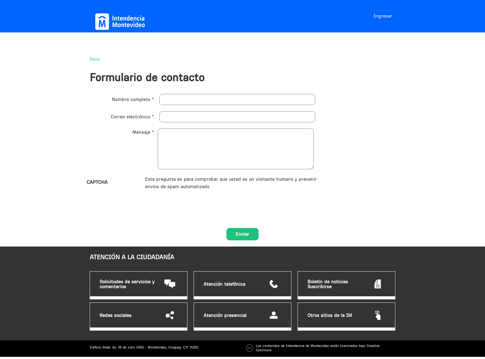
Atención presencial (225, 315)
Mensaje (143, 132)
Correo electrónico (132, 117)
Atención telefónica (224, 284)
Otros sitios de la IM (329, 315)
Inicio (95, 59)
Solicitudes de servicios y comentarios (127, 284)
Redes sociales (115, 315)
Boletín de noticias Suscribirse (327, 284)
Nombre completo (133, 99)
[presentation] (192, 202)
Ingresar (383, 16)
